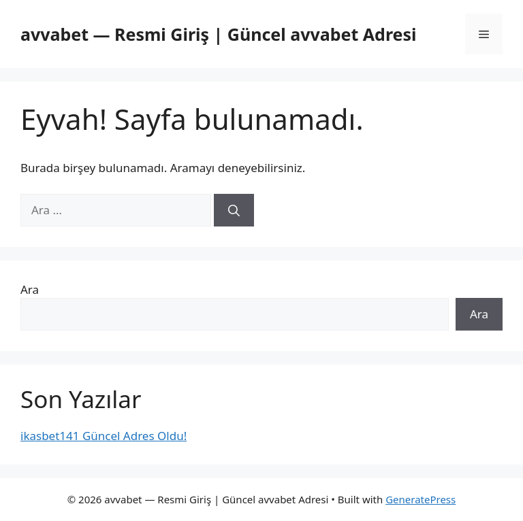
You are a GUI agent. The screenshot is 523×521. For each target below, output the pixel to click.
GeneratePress (420, 499)
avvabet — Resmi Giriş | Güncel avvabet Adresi (218, 34)
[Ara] (234, 210)
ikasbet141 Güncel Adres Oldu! (103, 435)
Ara (29, 289)
